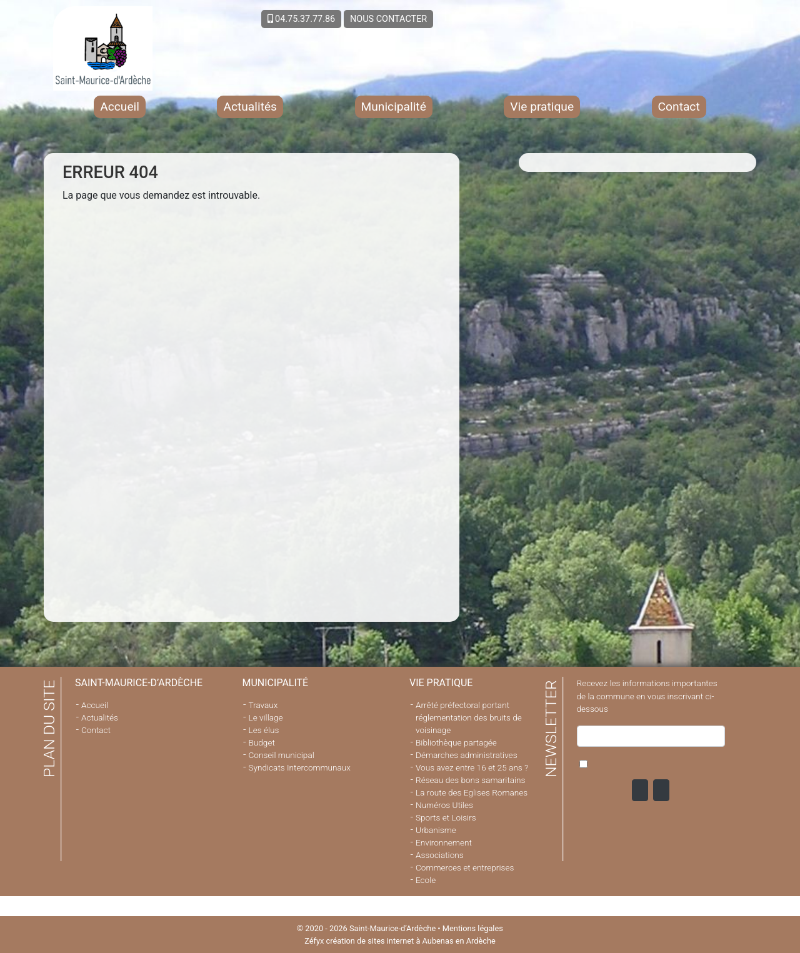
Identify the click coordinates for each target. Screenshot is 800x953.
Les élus (264, 730)
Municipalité (393, 106)
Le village (266, 717)
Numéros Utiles (444, 805)
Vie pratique (542, 106)
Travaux (263, 705)
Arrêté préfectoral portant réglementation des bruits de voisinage (469, 717)
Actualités (250, 106)
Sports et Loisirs (446, 817)
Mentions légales (472, 928)
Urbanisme (436, 830)
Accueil (119, 106)
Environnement (444, 842)
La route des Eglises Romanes (472, 792)
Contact (679, 106)
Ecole (426, 880)
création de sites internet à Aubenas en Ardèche (411, 941)
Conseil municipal (281, 755)
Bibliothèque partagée (456, 742)
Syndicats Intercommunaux (300, 767)
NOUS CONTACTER (388, 19)
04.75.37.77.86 (302, 19)
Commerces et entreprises (465, 867)
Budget (262, 742)
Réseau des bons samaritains (470, 780)
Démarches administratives (467, 755)
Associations (440, 855)
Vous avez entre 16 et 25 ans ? (472, 767)
